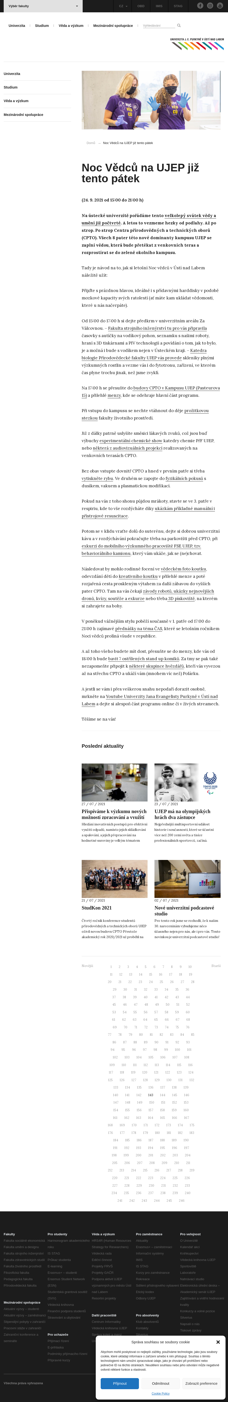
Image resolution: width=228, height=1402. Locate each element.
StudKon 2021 (97, 907)
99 (166, 1050)
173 (168, 1125)
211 (188, 1163)
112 (146, 1065)
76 (188, 1027)
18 (180, 974)
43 (177, 997)
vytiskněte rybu (97, 478)
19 (190, 974)
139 (186, 1087)
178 (134, 1133)
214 (133, 1170)
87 (125, 1042)
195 (162, 1148)
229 (139, 1186)
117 (111, 1072)
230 (151, 1186)
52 (188, 1004)
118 (122, 1072)
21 (119, 982)
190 (186, 1140)
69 (115, 1027)
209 (164, 1163)
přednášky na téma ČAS (138, 628)
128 (145, 1080)
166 (174, 1118)
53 (114, 1012)
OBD (141, 6)
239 (175, 1193)
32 (145, 989)
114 (168, 1065)
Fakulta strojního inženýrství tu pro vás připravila (157, 328)
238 (163, 1193)
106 (163, 1057)
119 (133, 1072)
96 (134, 1050)
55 (135, 1012)
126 (122, 1080)
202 (163, 1155)
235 (126, 1193)
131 (180, 1080)
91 (167, 1042)
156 (139, 1110)
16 (160, 974)
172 (157, 1125)
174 (180, 1125)
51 (177, 1004)
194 (150, 1148)
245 (169, 1201)
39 (135, 997)
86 (114, 1042)
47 (135, 1004)
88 (135, 1042)
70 (125, 1027)
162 (126, 1118)
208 (152, 1163)
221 (126, 1178)
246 (182, 1201)
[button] (218, 1342)
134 (127, 1087)
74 (167, 1027)
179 (145, 1133)
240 (187, 1193)
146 (186, 1095)
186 (139, 1140)
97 (145, 1050)
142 (138, 1095)
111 (135, 1065)
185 (127, 1140)
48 (146, 1004)
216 (156, 1170)
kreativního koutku (138, 576)
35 (177, 989)
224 (163, 1178)
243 (144, 1201)
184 (115, 1140)
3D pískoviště (181, 598)
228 (127, 1186)
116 (190, 1065)
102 (115, 1057)
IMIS (159, 6)
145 (174, 1095)
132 (192, 1080)
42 (166, 997)
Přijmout (120, 1383)
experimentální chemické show (130, 440)
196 (174, 1148)
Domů (91, 143)
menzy (114, 395)
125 (110, 1080)
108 (186, 1057)
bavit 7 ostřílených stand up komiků (143, 658)
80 (141, 1035)
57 (156, 1012)
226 (187, 1178)
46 (125, 1004)
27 (182, 982)
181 (169, 1133)
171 (146, 1125)
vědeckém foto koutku (183, 569)
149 (139, 1102)
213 (121, 1170)
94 (112, 1050)
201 (150, 1155)
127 (134, 1080)
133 (116, 1087)
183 (192, 1133)
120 (144, 1072)
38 (124, 997)
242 (132, 1201)
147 (116, 1102)
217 (168, 1170)
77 (109, 1035)
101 (189, 1050)
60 (188, 1012)
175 (192, 1125)
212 (110, 1170)
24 (151, 982)
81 (151, 1035)
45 (114, 1004)
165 (162, 1118)
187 (151, 1140)
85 (192, 1035)
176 (110, 1133)
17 (170, 974)
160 (186, 1110)
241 (119, 1201)
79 (130, 1035)
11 (111, 974)
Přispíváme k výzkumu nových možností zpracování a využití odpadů (114, 817)
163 (138, 1118)
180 (157, 1133)
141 (127, 1095)
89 (146, 1042)
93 (188, 1042)
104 (139, 1057)
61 (113, 1020)
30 (125, 989)
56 (146, 1012)
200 (138, 1155)
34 (166, 989)
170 (134, 1125)
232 (175, 1186)
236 (138, 1193)
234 (114, 1193)
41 (156, 997)
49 (157, 1004)
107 (174, 1057)
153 (186, 1102)
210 (176, 1163)
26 (172, 982)
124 (191, 1072)
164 (150, 1118)
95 (123, 1050)
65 (156, 1020)
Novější (87, 966)
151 (163, 1102)
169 (122, 1125)
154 (115, 1110)
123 (179, 1072)
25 (161, 982)
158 (162, 1110)
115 (179, 1065)
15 (150, 974)
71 (135, 1027)
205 (114, 1163)
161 (115, 1118)
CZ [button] (123, 6)
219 (192, 1170)
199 (126, 1155)
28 (192, 982)
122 (167, 1072)
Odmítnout (160, 1383)
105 (151, 1057)
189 (174, 1140)
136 (151, 1087)
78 (120, 1035)
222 (138, 1178)
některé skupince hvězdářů (156, 666)
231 (163, 1186)
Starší (216, 966)
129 (157, 1080)
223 (150, 1178)
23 (140, 982)
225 (175, 1178)
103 (127, 1057)
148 (127, 1102)
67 (177, 1020)
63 (134, 1020)
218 (180, 1170)
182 (180, 1133)
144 (162, 1095)
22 (130, 982)
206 (127, 1163)
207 (139, 1163)
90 (156, 1042)
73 (156, 1027)
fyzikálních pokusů (184, 478)
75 (177, 1027)
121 (156, 1072)
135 (139, 1087)
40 (146, 997)
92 (177, 1042)
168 (110, 1125)
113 (157, 1065)
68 (188, 1020)
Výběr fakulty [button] (43, 6)
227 (114, 1186)
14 (140, 974)
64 (145, 1020)
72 (146, 1027)
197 (186, 1148)
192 (126, 1148)
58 (166, 1012)
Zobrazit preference (201, 1383)
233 (187, 1186)
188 (162, 1140)
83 (171, 1035)
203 (175, 1155)
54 (125, 1012)
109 (112, 1065)
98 (155, 1050)
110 (124, 1065)
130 (169, 1080)
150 (151, 1102)
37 (114, 997)
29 (114, 989)
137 (162, 1087)
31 (135, 989)
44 (188, 997)
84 (182, 1035)
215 (145, 1170)
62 (124, 1020)
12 (120, 974)
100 (177, 1050)
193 (138, 1148)
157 (151, 1110)
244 (157, 1201)
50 (168, 1004)
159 (174, 1110)
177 (122, 1133)
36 (187, 989)
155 (127, 1110)
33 (156, 989)
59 (177, 1012)
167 (186, 1118)
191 (115, 1148)
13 (130, 974)
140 (115, 1095)
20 (110, 982)
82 (161, 1035)
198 (114, 1155)
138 (174, 1087)
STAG (178, 6)
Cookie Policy (161, 1393)
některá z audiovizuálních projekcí (127, 448)
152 (174, 1102)
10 (190, 967)
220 (114, 1178)
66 (167, 1020)
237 (150, 1193)
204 (187, 1155)
